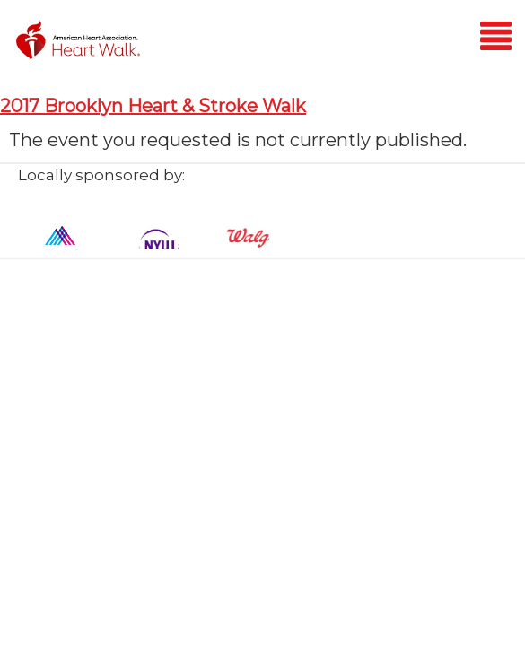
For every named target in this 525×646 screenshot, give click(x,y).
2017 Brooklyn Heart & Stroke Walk (153, 106)
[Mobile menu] (496, 39)
